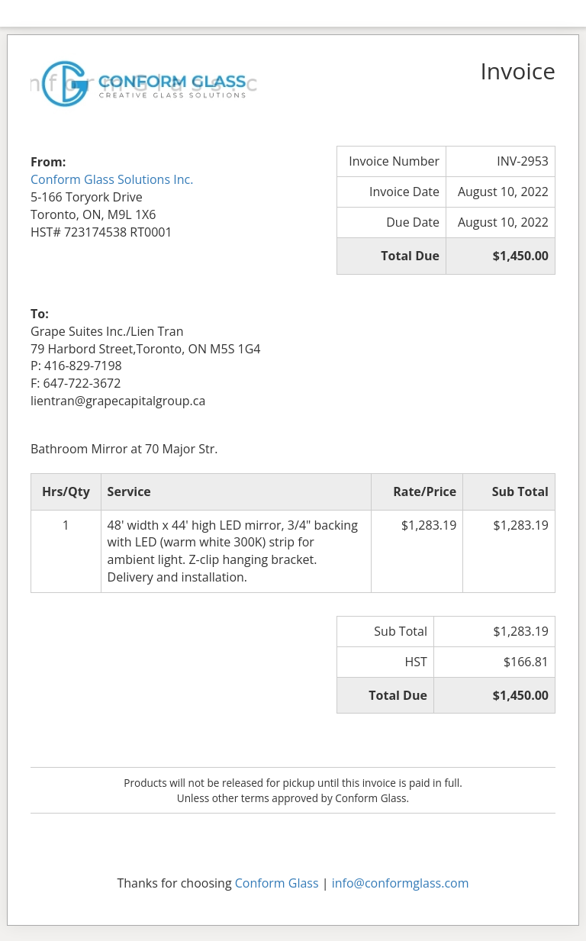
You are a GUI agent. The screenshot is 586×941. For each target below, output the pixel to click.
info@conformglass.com (400, 883)
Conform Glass (277, 883)
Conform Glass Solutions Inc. (112, 179)
